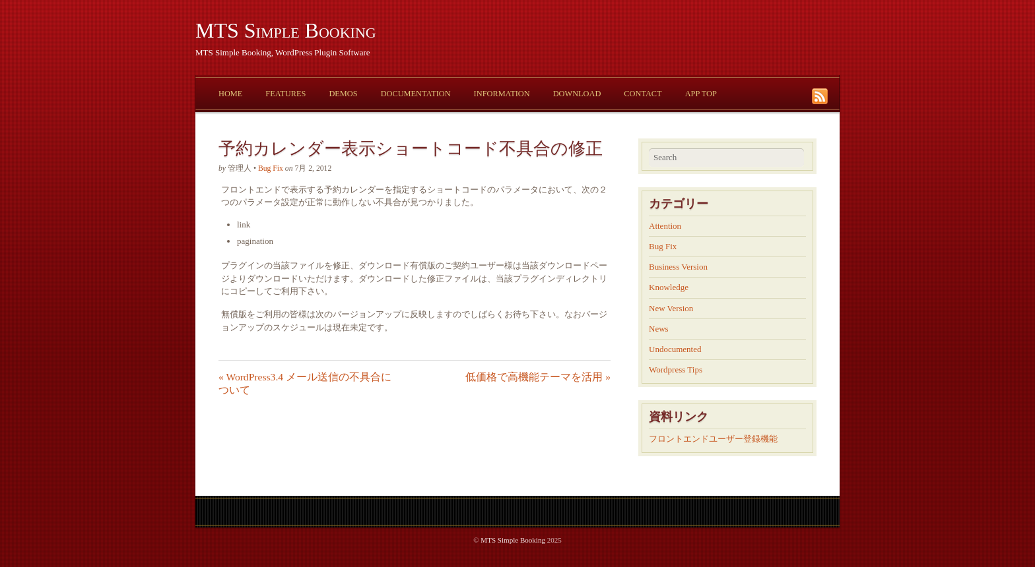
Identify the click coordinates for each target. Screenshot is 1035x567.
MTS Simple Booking (285, 30)
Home (230, 93)
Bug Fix (270, 168)
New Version (671, 308)
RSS (822, 96)
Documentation (416, 93)
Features (285, 93)
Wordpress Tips (675, 369)
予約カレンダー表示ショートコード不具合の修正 (410, 148)
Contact (642, 93)
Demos (343, 93)
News (659, 329)
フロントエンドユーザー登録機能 (713, 439)
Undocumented (675, 349)
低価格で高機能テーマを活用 (538, 376)
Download (577, 93)
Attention (665, 226)
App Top (701, 93)
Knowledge (668, 287)
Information (502, 93)
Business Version (678, 267)
